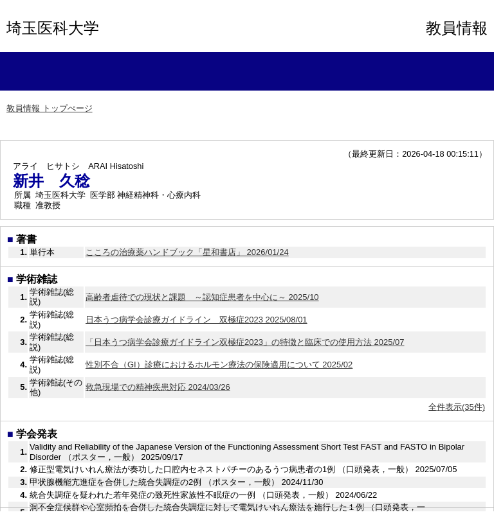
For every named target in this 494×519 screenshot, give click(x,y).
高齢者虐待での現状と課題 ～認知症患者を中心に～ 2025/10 (202, 297)
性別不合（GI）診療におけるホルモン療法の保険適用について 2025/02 (219, 364)
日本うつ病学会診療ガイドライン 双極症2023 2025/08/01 (196, 319)
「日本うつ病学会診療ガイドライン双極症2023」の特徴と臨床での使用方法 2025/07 (245, 342)
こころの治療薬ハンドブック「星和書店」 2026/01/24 (187, 252)
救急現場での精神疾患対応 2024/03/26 (158, 387)
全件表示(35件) (456, 407)
